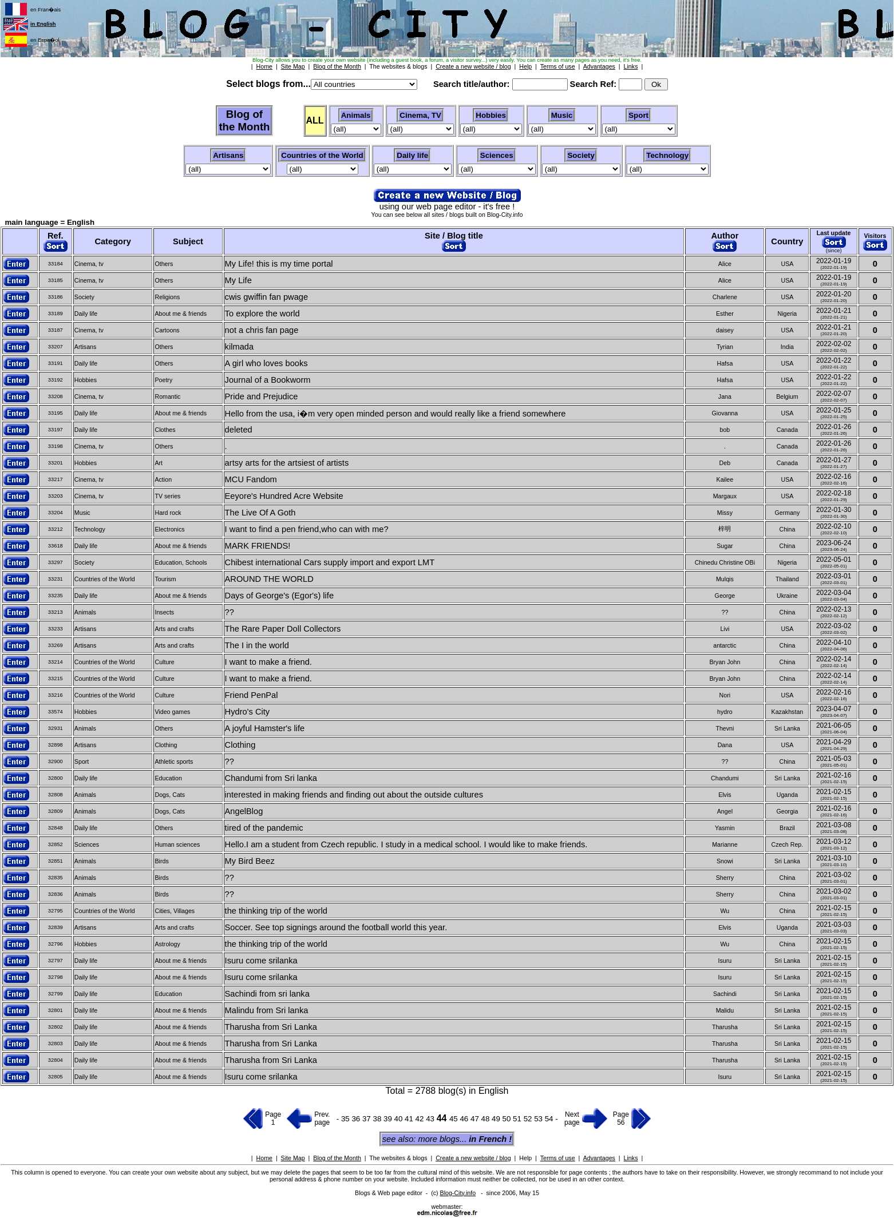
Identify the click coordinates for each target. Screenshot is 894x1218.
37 (367, 1118)
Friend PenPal (251, 695)
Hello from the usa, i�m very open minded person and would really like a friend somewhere (395, 413)
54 (550, 1118)
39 (388, 1118)
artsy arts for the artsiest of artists (287, 462)
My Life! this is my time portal (279, 263)
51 (518, 1118)
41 (410, 1118)
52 (529, 1118)
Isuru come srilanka (261, 960)
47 (475, 1118)
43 (431, 1118)
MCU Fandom (251, 479)
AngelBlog (244, 811)
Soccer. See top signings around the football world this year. (336, 927)
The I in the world (257, 645)
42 (421, 1118)
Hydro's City (247, 711)
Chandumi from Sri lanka (271, 778)
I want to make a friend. (268, 661)
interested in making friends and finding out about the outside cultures (354, 794)
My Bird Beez (250, 861)
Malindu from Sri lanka (266, 1010)
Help (525, 1157)
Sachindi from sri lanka (267, 993)
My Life (238, 280)
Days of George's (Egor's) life (279, 595)
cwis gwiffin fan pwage (266, 296)
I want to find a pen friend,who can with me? (307, 529)
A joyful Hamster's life (265, 728)
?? (229, 612)
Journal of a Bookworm (268, 379)
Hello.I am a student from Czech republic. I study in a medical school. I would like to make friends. (406, 844)
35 (345, 1118)
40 (399, 1118)
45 (454, 1118)
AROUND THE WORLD (269, 579)
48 (486, 1118)
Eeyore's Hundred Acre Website (284, 496)
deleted (238, 429)
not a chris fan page (262, 330)
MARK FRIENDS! (258, 545)
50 (508, 1118)
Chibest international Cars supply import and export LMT (330, 562)
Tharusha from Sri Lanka (271, 1026)
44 (443, 1118)
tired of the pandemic (264, 827)
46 (465, 1118)
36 (356, 1118)
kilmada (239, 346)
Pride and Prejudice (261, 396)
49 (497, 1118)
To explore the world (262, 313)
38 (378, 1118)
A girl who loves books (266, 363)
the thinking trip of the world (276, 910)
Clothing (240, 744)
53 (539, 1118)
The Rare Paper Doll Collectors (283, 628)
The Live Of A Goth (260, 512)
